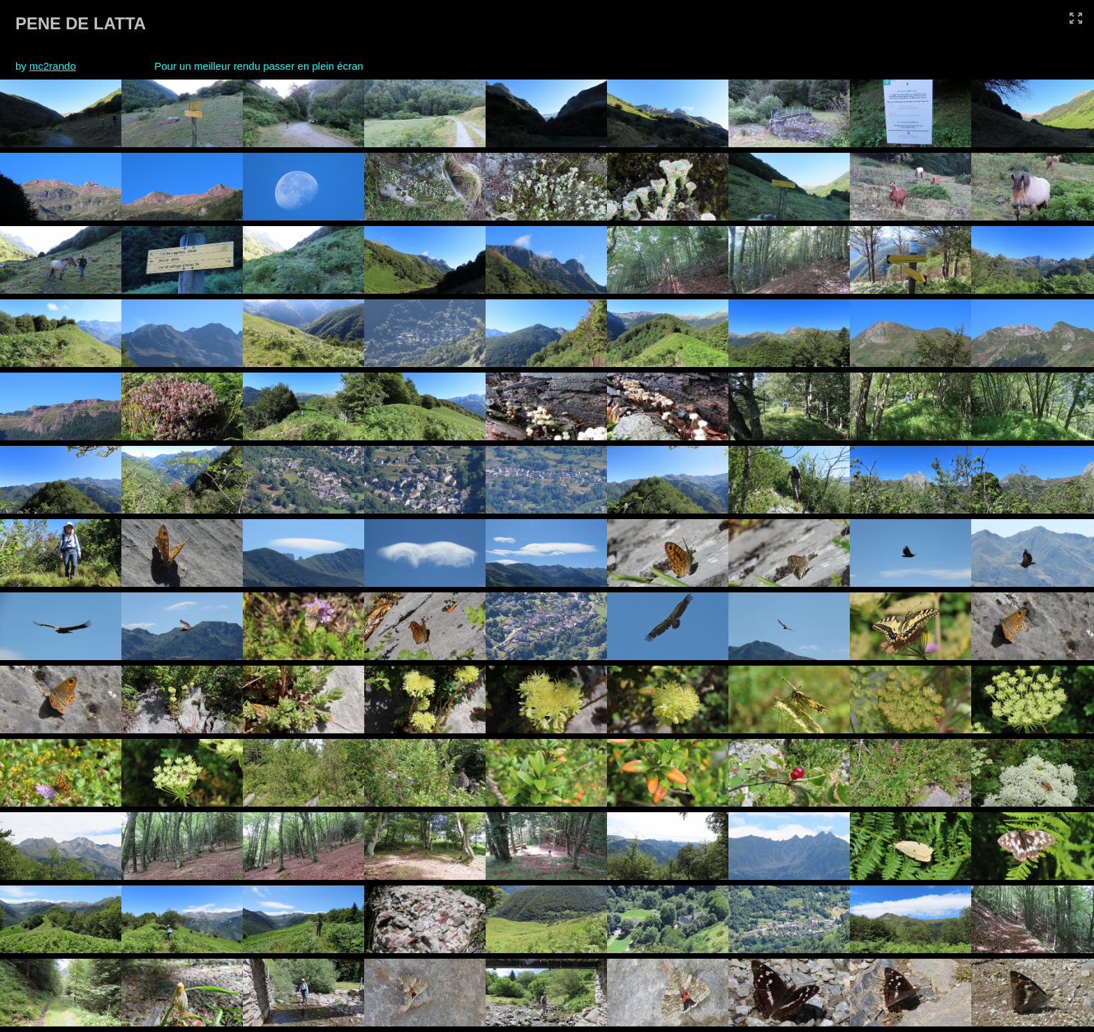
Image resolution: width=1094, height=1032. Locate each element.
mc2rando (52, 66)
